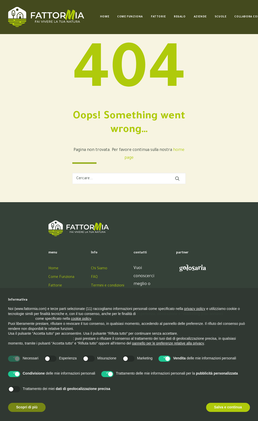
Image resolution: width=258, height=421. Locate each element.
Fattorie (158, 16)
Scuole (221, 16)
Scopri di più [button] (27, 407)
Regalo (180, 16)
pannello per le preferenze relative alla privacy (168, 343)
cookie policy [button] (81, 319)
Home (104, 16)
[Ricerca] (129, 178)
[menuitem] (104, 17)
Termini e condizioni (107, 286)
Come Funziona (130, 16)
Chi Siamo (99, 269)
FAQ (94, 277)
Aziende (200, 16)
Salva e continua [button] (228, 407)
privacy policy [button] (194, 309)
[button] (177, 178)
